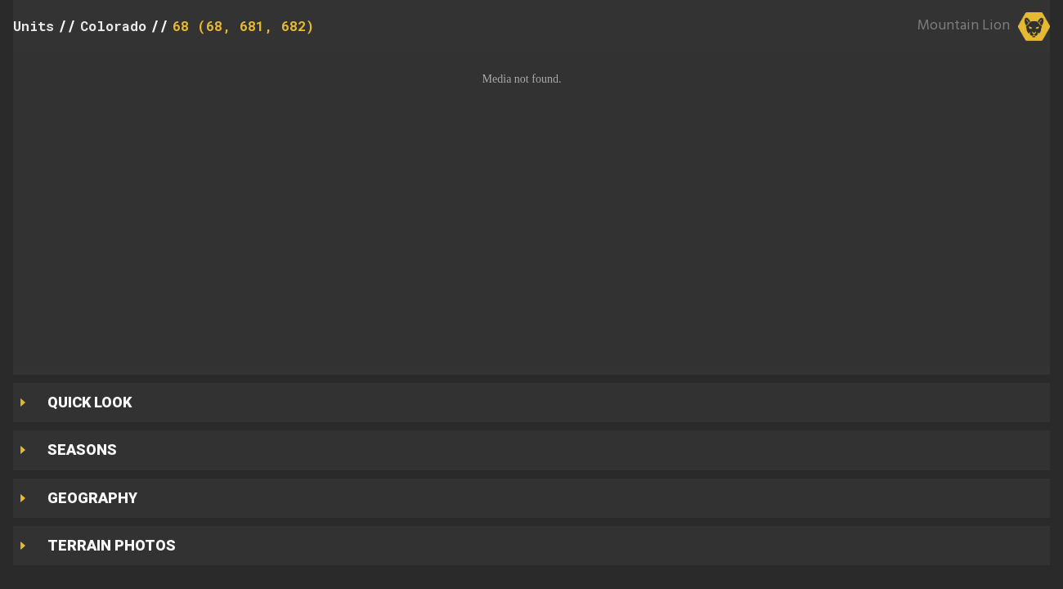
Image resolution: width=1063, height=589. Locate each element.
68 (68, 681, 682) (243, 25)
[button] (531, 209)
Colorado (113, 25)
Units (33, 25)
